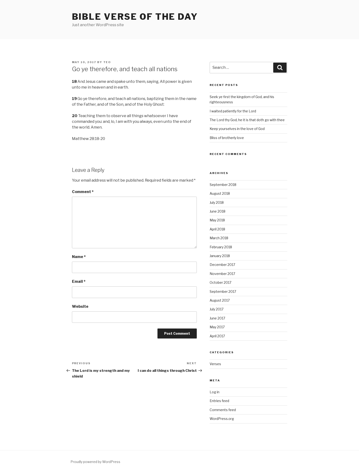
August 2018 (220, 193)
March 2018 (219, 238)
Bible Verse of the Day (135, 16)
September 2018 (223, 185)
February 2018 (221, 247)
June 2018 (217, 211)
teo (107, 62)
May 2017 (217, 327)
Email (79, 281)
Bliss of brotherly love (227, 138)
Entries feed (219, 401)
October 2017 (220, 282)
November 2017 (222, 274)
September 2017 (223, 291)
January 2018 (220, 256)
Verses (215, 364)
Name (79, 256)
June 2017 (217, 318)
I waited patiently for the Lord (233, 111)
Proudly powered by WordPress (95, 462)
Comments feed (223, 410)
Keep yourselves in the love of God (237, 129)
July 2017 (216, 309)
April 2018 (217, 229)
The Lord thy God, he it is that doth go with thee (247, 120)
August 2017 (220, 300)
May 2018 (217, 220)
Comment (83, 191)
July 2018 (217, 202)
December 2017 (222, 265)
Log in (214, 392)
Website (80, 306)
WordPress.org (222, 419)
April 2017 (217, 336)
